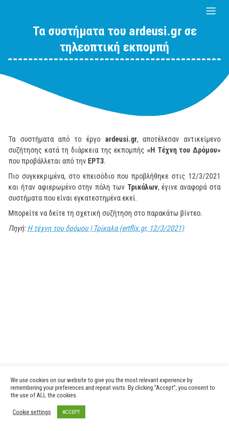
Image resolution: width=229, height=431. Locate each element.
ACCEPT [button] (71, 412)
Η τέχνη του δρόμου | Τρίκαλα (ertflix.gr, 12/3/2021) (105, 228)
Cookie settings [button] (32, 412)
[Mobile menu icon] (211, 11)
